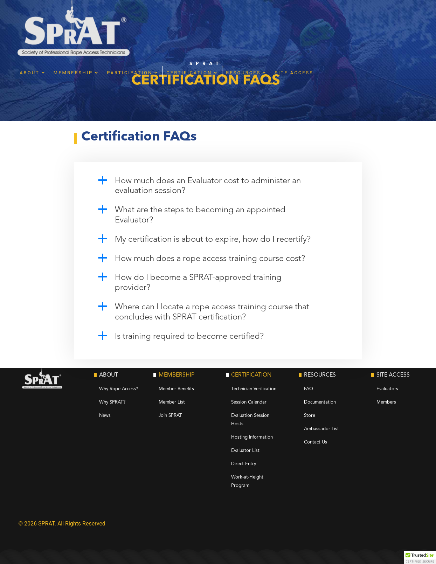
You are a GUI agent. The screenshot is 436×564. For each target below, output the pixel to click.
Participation (210, 17)
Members (386, 402)
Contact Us (315, 442)
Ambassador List (321, 429)
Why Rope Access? (118, 389)
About (110, 17)
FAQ (308, 389)
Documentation (320, 402)
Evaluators (387, 389)
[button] (218, 188)
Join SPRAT (170, 415)
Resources (324, 17)
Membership (153, 17)
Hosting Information (252, 437)
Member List (172, 402)
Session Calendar (249, 402)
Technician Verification (253, 389)
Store (309, 415)
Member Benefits (176, 389)
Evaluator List (245, 450)
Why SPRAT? (112, 402)
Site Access (374, 17)
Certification (270, 17)
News (105, 415)
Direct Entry (243, 464)
